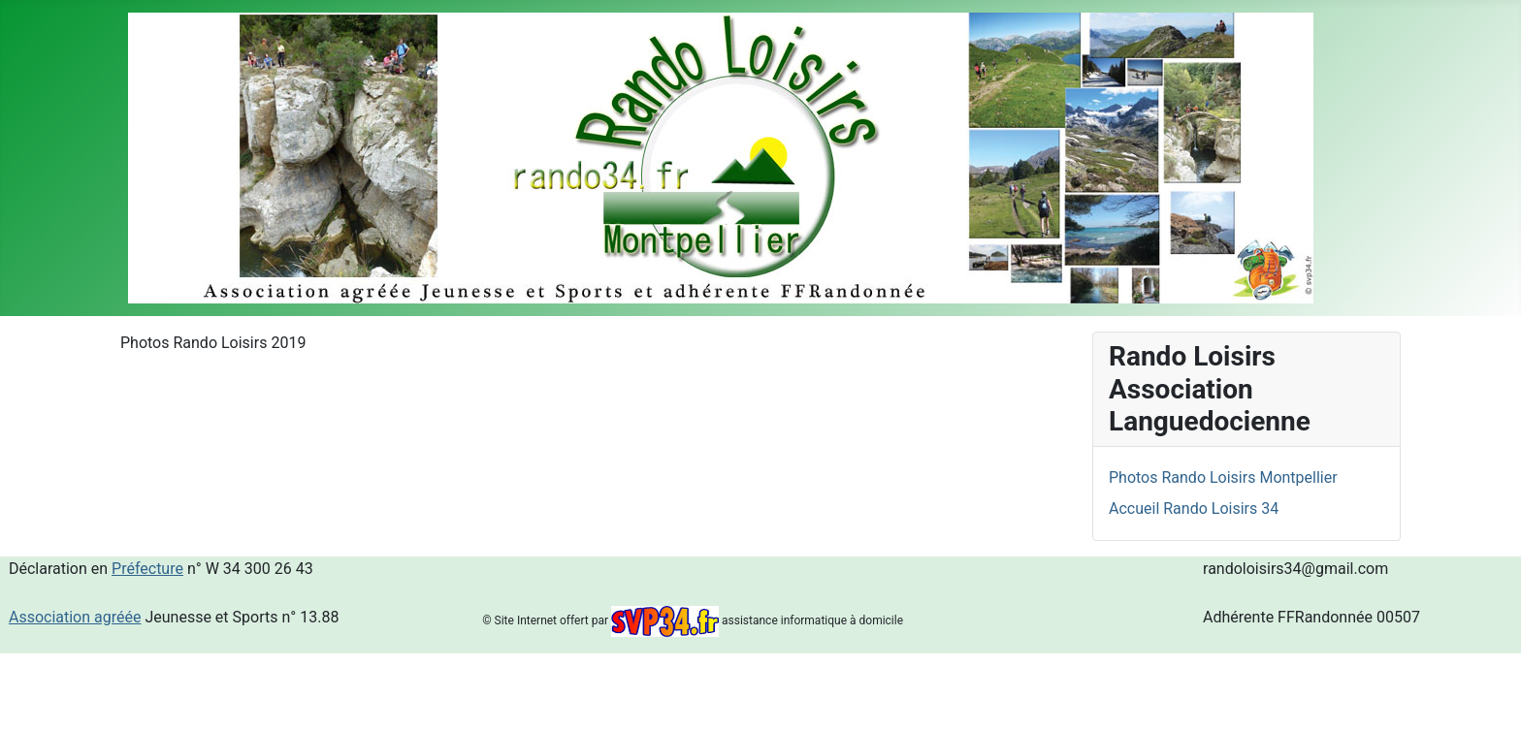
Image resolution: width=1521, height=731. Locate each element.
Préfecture (147, 568)
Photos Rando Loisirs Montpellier (1223, 477)
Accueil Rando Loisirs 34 (1193, 508)
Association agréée (75, 617)
